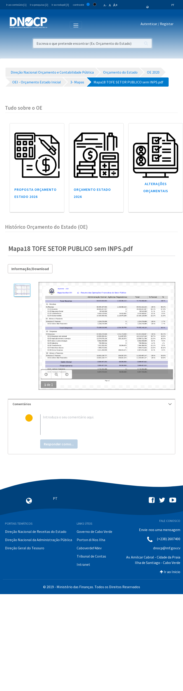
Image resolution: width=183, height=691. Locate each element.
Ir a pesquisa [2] (39, 4)
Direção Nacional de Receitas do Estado (35, 531)
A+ (115, 5)
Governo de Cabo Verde (94, 531)
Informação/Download (30, 268)
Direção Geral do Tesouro (24, 548)
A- (105, 5)
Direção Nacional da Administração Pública (38, 539)
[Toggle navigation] (53, 24)
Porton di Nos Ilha (91, 539)
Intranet (83, 564)
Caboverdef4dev (89, 548)
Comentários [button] (92, 404)
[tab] (91, 404)
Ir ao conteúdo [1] (16, 4)
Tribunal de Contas (91, 556)
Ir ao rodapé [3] (60, 4)
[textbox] (99, 424)
